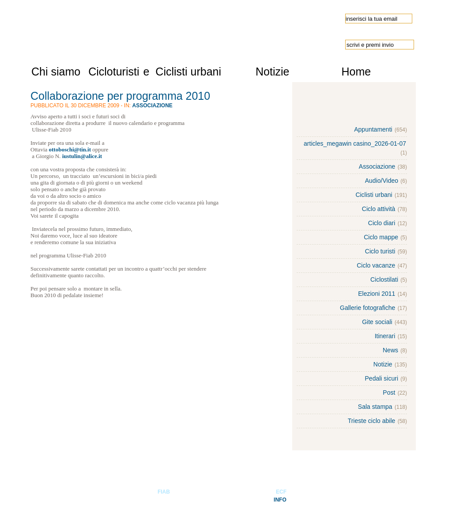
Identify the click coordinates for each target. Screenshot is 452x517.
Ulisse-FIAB (127, 27)
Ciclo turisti (380, 251)
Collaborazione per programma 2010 (120, 96)
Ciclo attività (378, 208)
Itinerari (385, 336)
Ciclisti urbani (188, 71)
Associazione (152, 105)
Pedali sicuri (381, 378)
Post (389, 392)
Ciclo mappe (381, 237)
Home (356, 71)
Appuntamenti (373, 129)
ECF (281, 492)
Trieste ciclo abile (372, 420)
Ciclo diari (381, 222)
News (390, 350)
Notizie (272, 71)
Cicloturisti (113, 71)
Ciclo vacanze (376, 265)
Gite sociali (377, 321)
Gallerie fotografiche (367, 307)
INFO (280, 500)
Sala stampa (375, 406)
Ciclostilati (384, 279)
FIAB (164, 492)
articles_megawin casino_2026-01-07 (355, 143)
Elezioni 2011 (376, 293)
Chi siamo (55, 71)
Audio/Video (381, 180)
